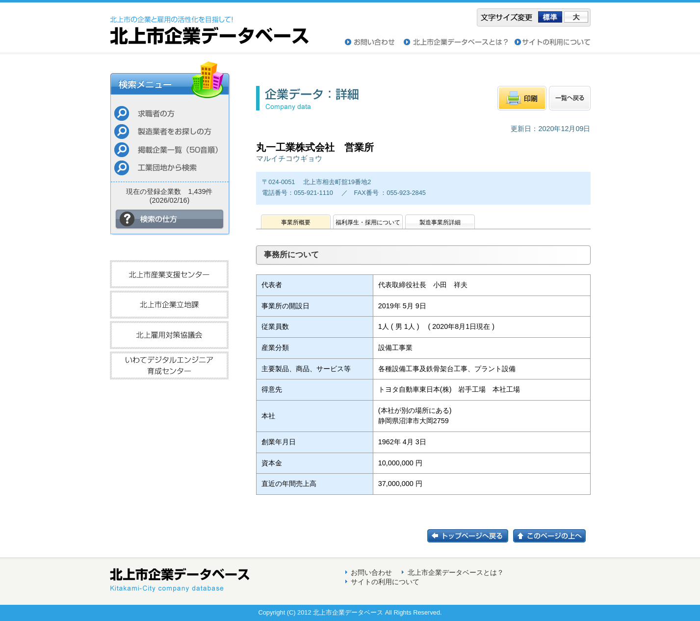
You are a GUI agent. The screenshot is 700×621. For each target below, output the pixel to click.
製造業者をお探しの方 (169, 131)
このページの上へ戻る (552, 535)
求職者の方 (169, 113)
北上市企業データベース (209, 23)
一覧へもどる (570, 98)
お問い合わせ (374, 42)
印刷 (521, 98)
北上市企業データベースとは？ (456, 572)
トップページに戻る (470, 535)
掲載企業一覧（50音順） (169, 149)
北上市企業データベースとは (459, 42)
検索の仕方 (170, 219)
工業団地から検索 (169, 168)
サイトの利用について (553, 42)
